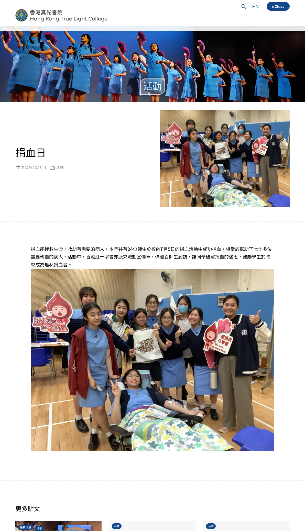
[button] (277, 510)
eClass (278, 6)
